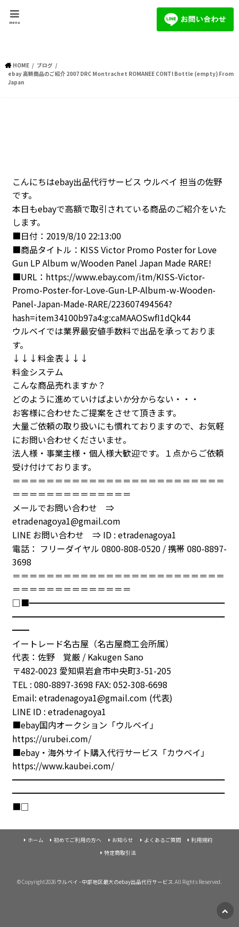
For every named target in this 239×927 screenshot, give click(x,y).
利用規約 (201, 840)
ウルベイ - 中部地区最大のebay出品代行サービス (115, 882)
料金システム (37, 371)
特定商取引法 (120, 852)
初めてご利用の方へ (77, 840)
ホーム (36, 840)
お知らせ (122, 840)
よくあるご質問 (162, 840)
